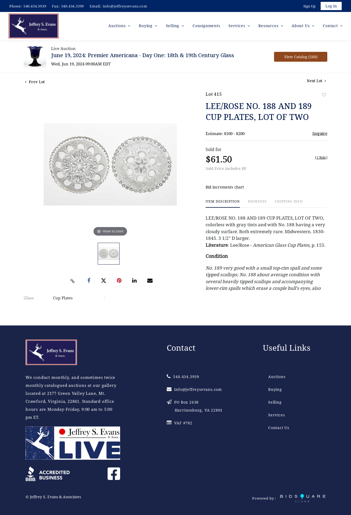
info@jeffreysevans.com (125, 6)
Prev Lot (35, 82)
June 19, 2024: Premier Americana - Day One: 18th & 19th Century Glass (142, 56)
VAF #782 (180, 423)
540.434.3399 (72, 6)
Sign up (309, 6)
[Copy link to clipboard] (73, 282)
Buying (275, 389)
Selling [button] (173, 26)
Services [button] (237, 26)
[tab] (223, 204)
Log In (331, 6)
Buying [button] (146, 26)
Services (276, 415)
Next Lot (316, 81)
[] (321, 158)
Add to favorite (324, 96)
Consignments (206, 26)
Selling (275, 402)
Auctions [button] (117, 26)
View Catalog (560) (300, 57)
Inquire (319, 134)
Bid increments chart (225, 188)
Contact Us (278, 427)
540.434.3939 (34, 6)
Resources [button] (269, 26)
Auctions (276, 376)
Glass (29, 298)
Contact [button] (331, 26)
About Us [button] (301, 26)
